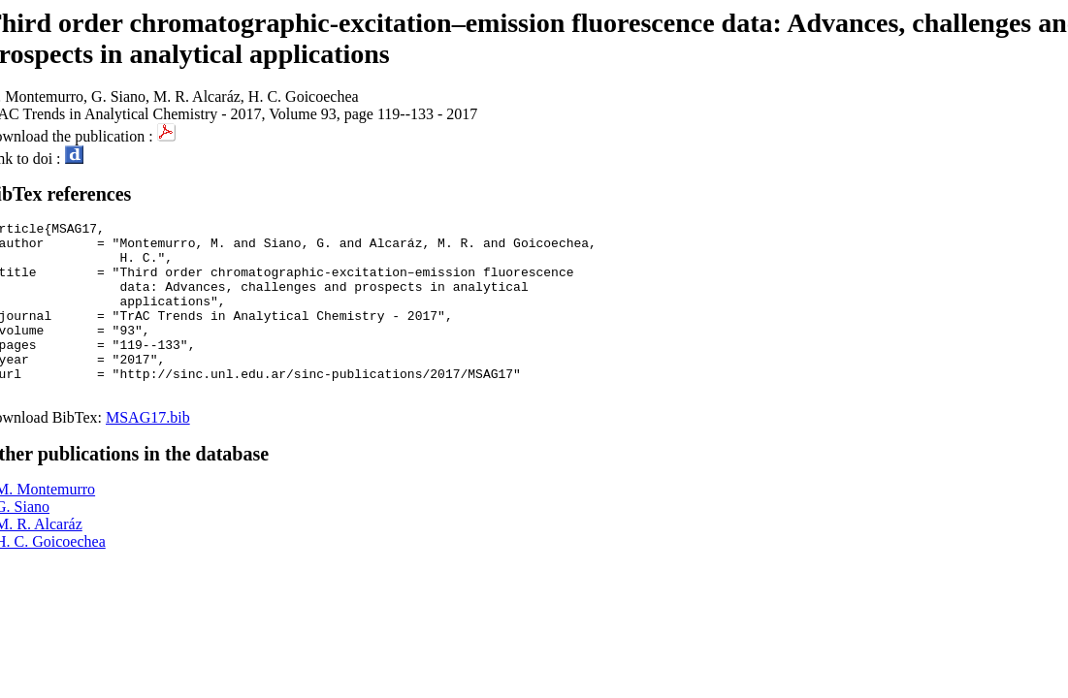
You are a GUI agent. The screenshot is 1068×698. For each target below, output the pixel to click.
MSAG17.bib (148, 452)
